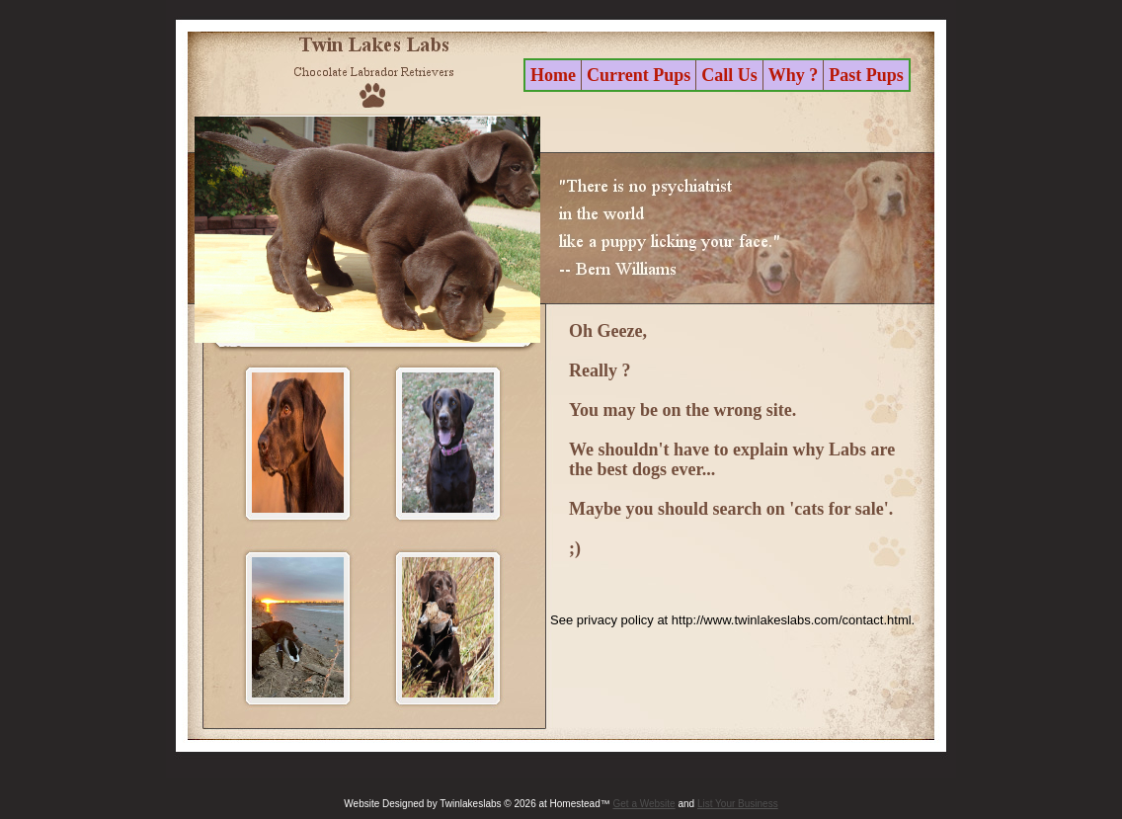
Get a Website (644, 803)
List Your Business (737, 803)
